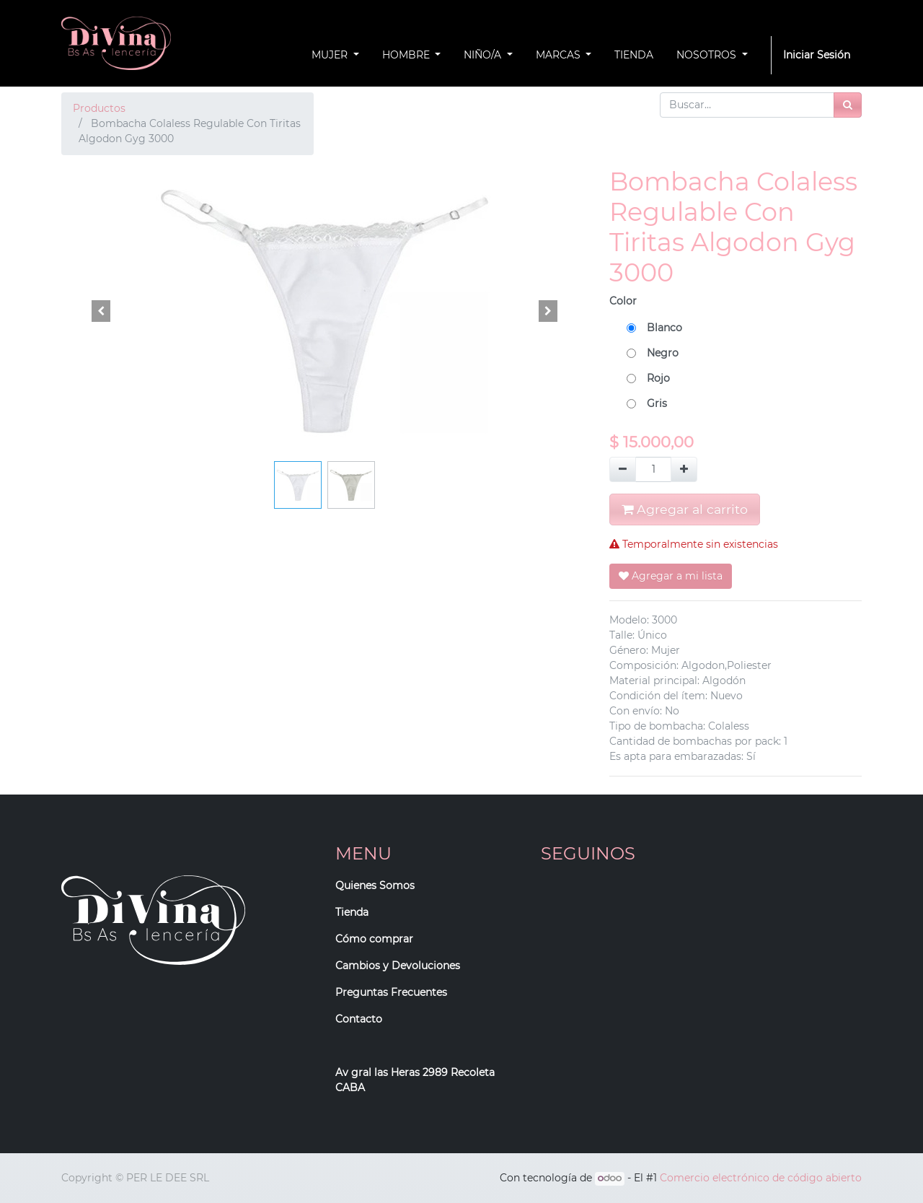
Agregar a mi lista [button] (671, 575)
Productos (99, 108)
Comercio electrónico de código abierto (761, 1177)
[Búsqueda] (848, 105)
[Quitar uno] (622, 469)
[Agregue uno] (684, 469)
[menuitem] (634, 55)
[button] (101, 311)
